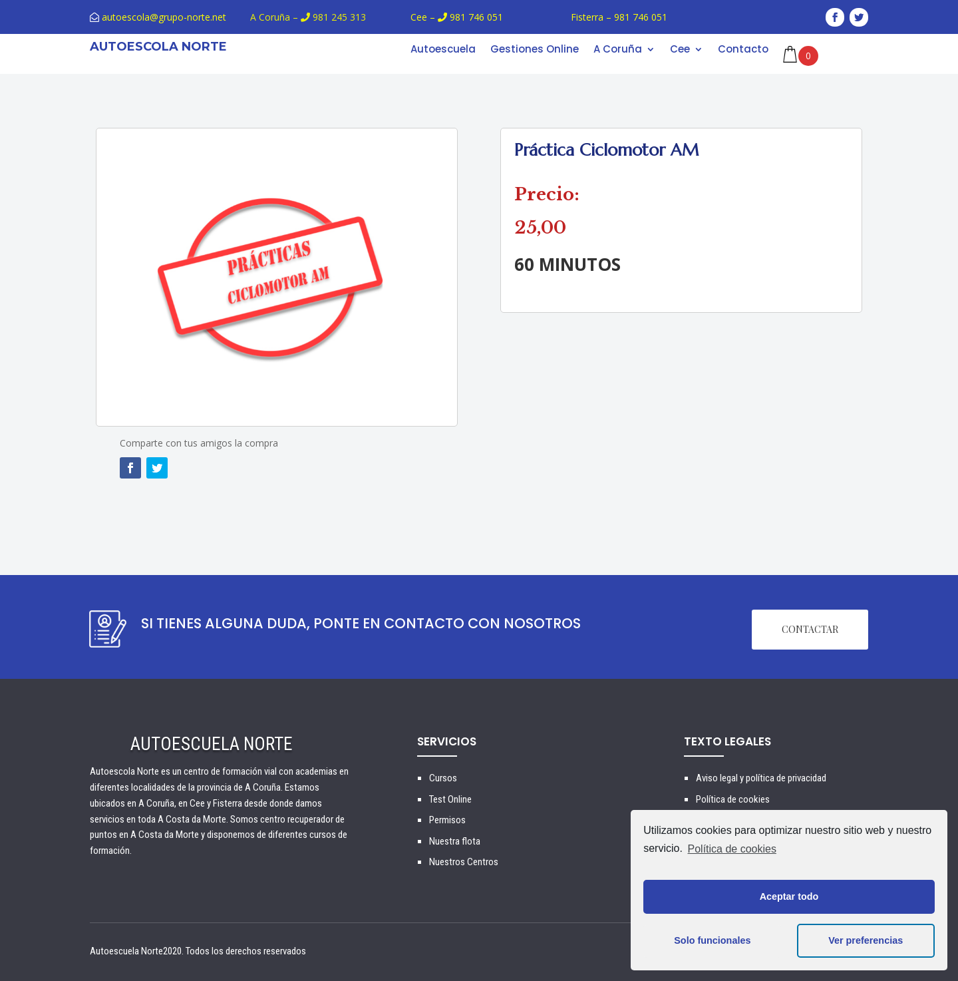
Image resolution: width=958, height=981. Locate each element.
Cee (680, 50)
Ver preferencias (865, 940)
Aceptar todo (789, 896)
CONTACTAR (810, 629)
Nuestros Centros (463, 862)
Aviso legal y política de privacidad (761, 778)
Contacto (743, 50)
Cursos (443, 778)
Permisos (447, 820)
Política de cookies (732, 849)
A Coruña (617, 50)
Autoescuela (443, 50)
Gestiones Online (534, 50)
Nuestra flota (454, 841)
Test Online (450, 799)
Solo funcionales (712, 940)
